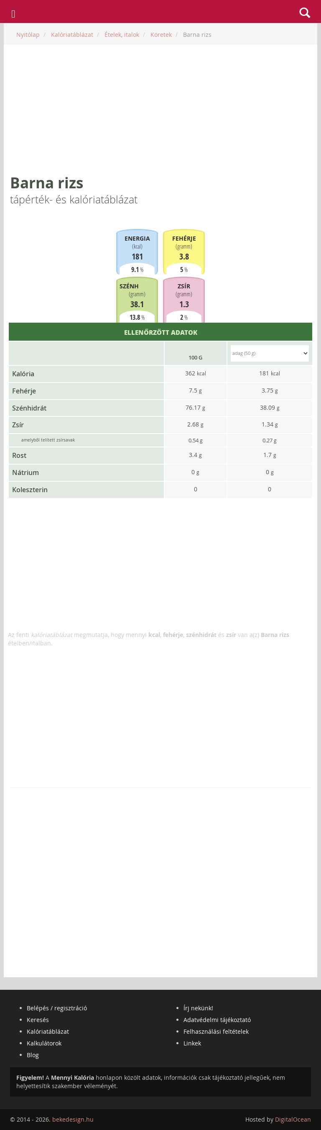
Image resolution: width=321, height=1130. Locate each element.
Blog (33, 1055)
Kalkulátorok (44, 1043)
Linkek (192, 1043)
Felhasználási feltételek (216, 1031)
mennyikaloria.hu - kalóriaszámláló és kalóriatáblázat (160, 12)
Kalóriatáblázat (48, 1031)
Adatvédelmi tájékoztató (217, 1020)
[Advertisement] (160, 109)
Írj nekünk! (198, 1008)
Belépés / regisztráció (57, 1008)
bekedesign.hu (73, 1119)
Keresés (38, 1020)
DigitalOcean (293, 1119)
